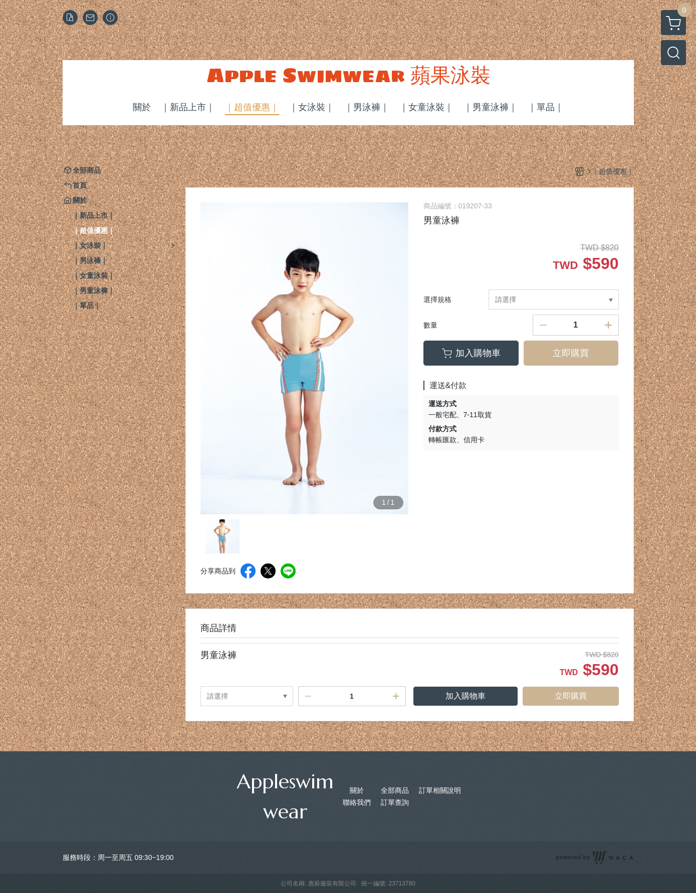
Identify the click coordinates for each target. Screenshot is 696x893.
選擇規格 (437, 299)
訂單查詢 (395, 802)
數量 (430, 325)
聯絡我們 (357, 802)
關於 (357, 790)
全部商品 (395, 790)
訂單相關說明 (440, 790)
